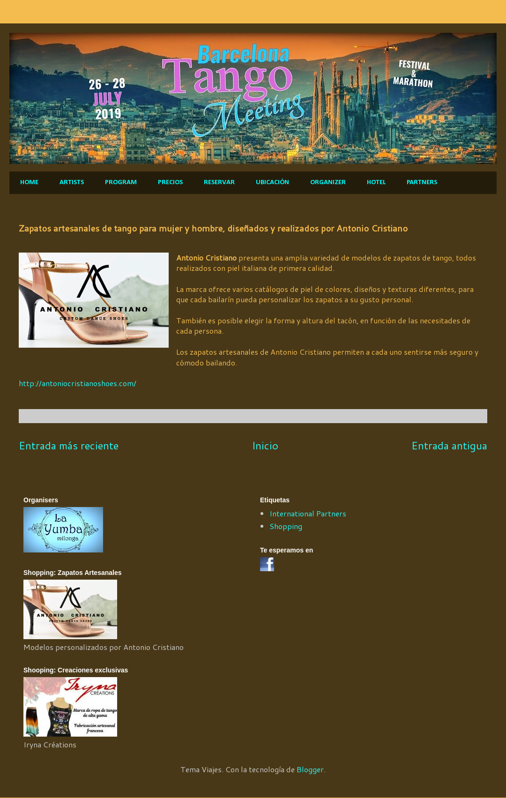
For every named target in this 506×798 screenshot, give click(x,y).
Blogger (310, 769)
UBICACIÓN (272, 182)
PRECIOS (170, 182)
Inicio (265, 445)
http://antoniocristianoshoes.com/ (77, 383)
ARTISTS (72, 182)
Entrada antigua (449, 445)
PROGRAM (121, 182)
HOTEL (376, 182)
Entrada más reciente (69, 445)
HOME (29, 182)
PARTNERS (422, 182)
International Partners (307, 513)
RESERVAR (219, 182)
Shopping (285, 526)
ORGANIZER (328, 182)
